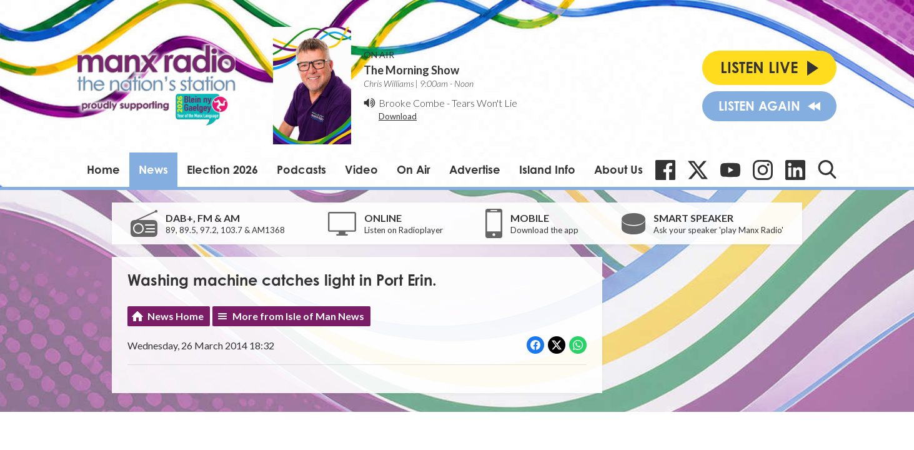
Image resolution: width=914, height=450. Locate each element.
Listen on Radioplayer (403, 230)
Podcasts (301, 169)
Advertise (474, 169)
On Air (413, 169)
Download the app (544, 230)
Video (361, 169)
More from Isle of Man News (298, 316)
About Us (618, 169)
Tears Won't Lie (484, 103)
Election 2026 (222, 169)
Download (398, 116)
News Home (175, 316)
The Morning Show (411, 70)
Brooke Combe (412, 103)
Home (103, 169)
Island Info (547, 169)
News (153, 169)
